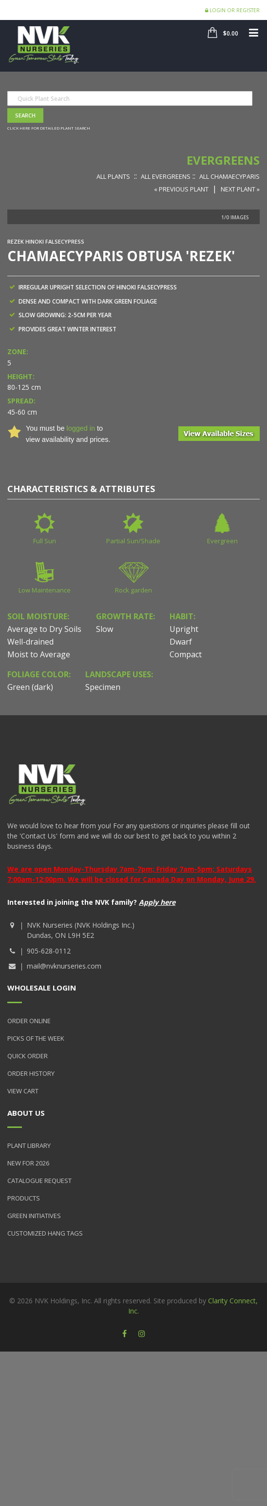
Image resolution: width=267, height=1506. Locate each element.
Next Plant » (240, 189)
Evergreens (223, 160)
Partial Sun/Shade (133, 540)
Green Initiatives (34, 1215)
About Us (26, 1113)
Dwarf (181, 641)
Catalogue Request (39, 1180)
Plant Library (29, 1145)
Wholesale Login (41, 987)
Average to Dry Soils (44, 629)
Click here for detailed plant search (48, 128)
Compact (186, 654)
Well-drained (30, 641)
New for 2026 (28, 1163)
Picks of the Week (35, 1038)
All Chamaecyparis (229, 176)
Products (23, 1198)
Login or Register (232, 10)
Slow (104, 629)
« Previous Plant (181, 189)
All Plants (113, 176)
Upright (184, 629)
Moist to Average (38, 654)
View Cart (22, 1091)
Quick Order (27, 1055)
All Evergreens (166, 176)
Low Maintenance (45, 590)
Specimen (102, 687)
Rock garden (133, 590)
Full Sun (44, 540)
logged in (80, 428)
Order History (31, 1073)
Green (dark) (30, 687)
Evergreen (222, 540)
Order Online (29, 1020)
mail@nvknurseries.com (64, 966)
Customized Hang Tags (45, 1233)
